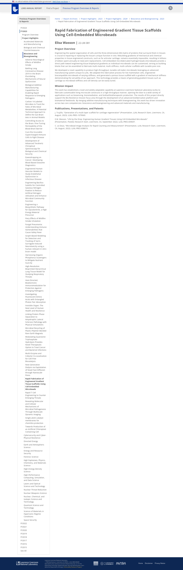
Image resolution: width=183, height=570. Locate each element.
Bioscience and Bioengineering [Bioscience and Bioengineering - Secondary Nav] (30, 55)
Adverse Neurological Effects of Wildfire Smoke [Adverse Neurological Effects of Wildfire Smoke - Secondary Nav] (34, 62)
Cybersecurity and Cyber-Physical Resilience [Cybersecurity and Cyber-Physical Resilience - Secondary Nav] (35, 436)
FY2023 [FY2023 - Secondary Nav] (24, 31)
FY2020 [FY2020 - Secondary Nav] (24, 530)
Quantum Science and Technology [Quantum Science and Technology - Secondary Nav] (33, 506)
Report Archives (70, 19)
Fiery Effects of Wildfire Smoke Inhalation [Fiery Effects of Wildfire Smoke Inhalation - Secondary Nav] (35, 219)
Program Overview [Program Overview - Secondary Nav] (30, 34)
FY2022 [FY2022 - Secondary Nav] (24, 523)
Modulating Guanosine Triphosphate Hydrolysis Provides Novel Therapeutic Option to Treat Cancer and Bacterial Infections (35, 343)
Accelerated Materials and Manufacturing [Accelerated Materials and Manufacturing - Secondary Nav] (33, 42)
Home (57, 19)
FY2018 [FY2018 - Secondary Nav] (24, 537)
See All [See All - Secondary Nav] (24, 550)
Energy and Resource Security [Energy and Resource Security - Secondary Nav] (33, 452)
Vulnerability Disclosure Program (73, 567)
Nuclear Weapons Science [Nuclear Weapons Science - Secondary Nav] (35, 493)
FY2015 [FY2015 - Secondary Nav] (24, 547)
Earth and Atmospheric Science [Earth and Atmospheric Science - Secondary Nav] (34, 446)
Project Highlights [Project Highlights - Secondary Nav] (30, 38)
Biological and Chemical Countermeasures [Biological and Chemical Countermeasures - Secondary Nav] (34, 48)
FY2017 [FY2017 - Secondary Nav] (24, 540)
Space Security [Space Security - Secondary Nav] (30, 520)
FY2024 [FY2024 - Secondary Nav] (24, 28)
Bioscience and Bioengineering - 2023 (147, 19)
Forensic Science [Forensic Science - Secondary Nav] (31, 457)
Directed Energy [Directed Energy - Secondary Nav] (31, 441)
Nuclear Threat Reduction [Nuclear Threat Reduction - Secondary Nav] (35, 489)
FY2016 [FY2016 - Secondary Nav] (24, 544)
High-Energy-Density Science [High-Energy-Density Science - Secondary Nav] (33, 470)
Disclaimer (149, 563)
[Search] (170, 9)
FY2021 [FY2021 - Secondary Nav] (24, 527)
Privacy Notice (160, 563)
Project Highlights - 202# (116, 19)
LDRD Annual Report (31, 8)
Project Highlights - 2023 (91, 19)
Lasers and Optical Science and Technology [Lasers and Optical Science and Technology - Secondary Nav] (34, 485)
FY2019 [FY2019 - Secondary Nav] (24, 533)
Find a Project (52, 8)
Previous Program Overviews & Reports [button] (81, 8)
